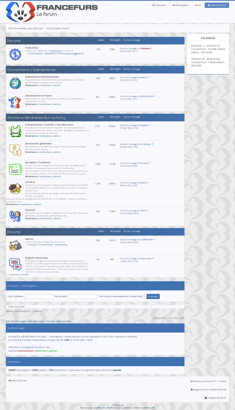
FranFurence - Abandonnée (54, 244)
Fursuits (30, 210)
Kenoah (144, 163)
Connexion (159, 5)
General (15, 274)
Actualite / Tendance (37, 162)
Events (25, 274)
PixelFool (127, 408)
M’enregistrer (181, 5)
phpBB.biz (111, 408)
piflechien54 (147, 96)
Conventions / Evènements (31, 70)
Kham (144, 182)
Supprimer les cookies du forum (209, 389)
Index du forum (217, 5)
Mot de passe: (61, 296)
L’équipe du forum (216, 397)
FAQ (198, 5)
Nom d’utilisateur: (16, 296)
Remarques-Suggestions (72, 53)
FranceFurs (32, 47)
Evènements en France (38, 95)
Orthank (145, 48)
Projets (33, 244)
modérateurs (45, 85)
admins (57, 85)
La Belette (146, 144)
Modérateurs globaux (46, 350)
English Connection (36, 257)
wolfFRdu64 (146, 239)
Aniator (144, 125)
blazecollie (146, 258)
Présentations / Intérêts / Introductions (49, 124)
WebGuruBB (149, 408)
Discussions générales (38, 143)
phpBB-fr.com (99, 408)
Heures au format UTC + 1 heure (209, 381)
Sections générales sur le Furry (36, 117)
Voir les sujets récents (58, 28)
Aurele (117, 370)
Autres (29, 238)
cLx (48, 347)
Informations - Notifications (43, 53)
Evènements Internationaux (42, 76)
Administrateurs (26, 350)
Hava (143, 210)
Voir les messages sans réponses (25, 28)
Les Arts (30, 182)
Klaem (144, 77)
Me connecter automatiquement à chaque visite (122, 296)
